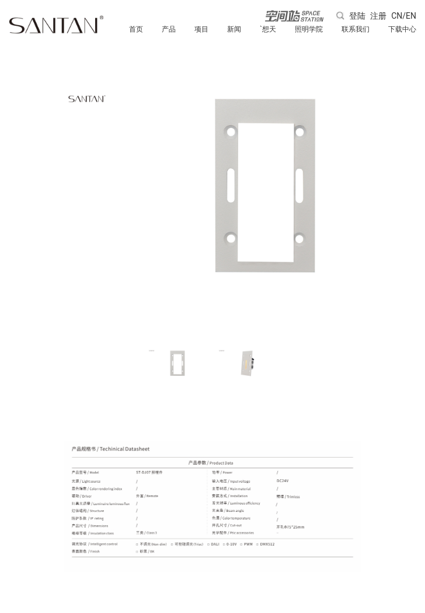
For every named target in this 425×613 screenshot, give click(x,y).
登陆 (357, 16)
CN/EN (403, 16)
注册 (378, 16)
